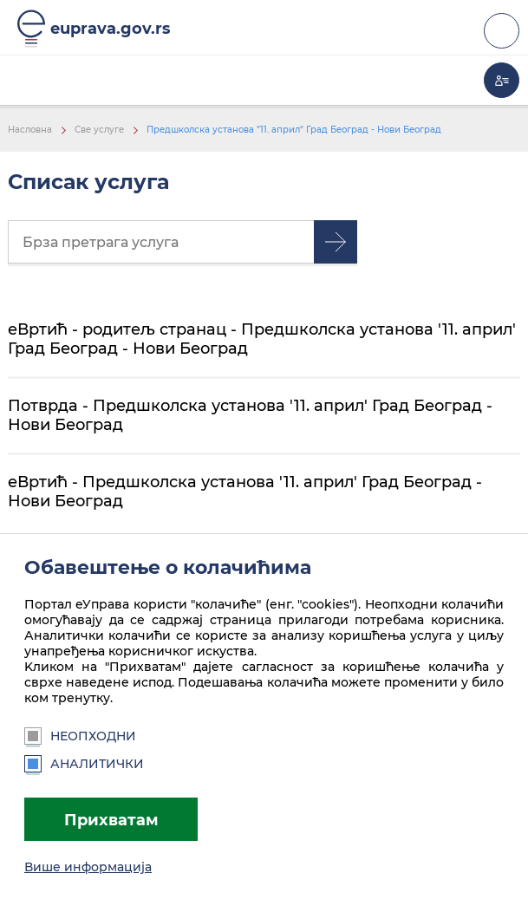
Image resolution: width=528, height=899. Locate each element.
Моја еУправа (501, 80)
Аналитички (84, 763)
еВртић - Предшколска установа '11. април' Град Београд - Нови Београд (245, 491)
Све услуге (99, 129)
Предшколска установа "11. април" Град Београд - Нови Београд (294, 129)
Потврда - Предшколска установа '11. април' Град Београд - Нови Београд (250, 414)
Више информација (88, 867)
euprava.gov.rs (110, 28)
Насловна (30, 129)
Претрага (335, 242)
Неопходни (80, 736)
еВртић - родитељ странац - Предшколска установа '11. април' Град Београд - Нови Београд (262, 338)
